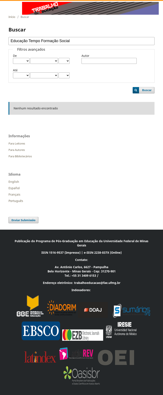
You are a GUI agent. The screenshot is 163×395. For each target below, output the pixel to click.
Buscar (147, 90)
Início (11, 17)
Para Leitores (16, 143)
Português (15, 201)
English (13, 182)
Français (14, 194)
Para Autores (16, 150)
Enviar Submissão (23, 220)
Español (14, 188)
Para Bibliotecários (20, 156)
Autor (85, 56)
